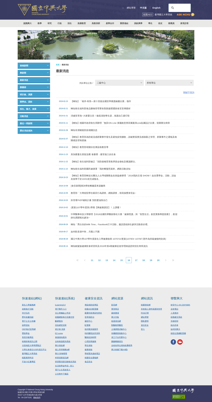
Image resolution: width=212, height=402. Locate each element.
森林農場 (115, 313)
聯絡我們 (36, 398)
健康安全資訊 (93, 298)
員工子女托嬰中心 (119, 337)
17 (136, 260)
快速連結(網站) (32, 298)
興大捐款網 (60, 345)
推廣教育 (82, 23)
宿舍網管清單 (61, 325)
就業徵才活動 (27, 309)
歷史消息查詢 (26, 130)
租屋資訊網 (116, 321)
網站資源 (117, 298)
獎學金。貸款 (26, 102)
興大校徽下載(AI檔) (119, 349)
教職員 (171, 23)
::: (123, 7)
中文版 (143, 7)
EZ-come (59, 333)
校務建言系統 (176, 317)
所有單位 (151, 83)
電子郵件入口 (61, 309)
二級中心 (101, 83)
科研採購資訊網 (61, 358)
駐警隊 (87, 325)
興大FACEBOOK (173, 342)
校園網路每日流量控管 (64, 317)
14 (114, 260)
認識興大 (27, 23)
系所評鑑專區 (27, 337)
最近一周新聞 (26, 123)
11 (92, 260)
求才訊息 (26, 313)
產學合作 (110, 23)
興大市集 (115, 317)
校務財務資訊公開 (29, 341)
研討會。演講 (26, 94)
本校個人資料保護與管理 (151, 309)
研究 (50, 23)
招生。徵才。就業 (28, 109)
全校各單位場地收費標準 (121, 345)
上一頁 (85, 260)
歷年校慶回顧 (27, 317)
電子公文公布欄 (28, 321)
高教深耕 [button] (96, 23)
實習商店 (115, 309)
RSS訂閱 (145, 313)
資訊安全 (145, 325)
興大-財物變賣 (61, 353)
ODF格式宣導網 (28, 329)
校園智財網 (145, 305)
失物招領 (174, 321)
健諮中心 (88, 321)
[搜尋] (179, 8)
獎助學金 (26, 333)
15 (121, 260)
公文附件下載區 (61, 374)
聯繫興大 (177, 298)
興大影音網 (180, 342)
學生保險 (88, 345)
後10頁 (173, 260)
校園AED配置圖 (91, 309)
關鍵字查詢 (188, 92)
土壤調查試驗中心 (119, 329)
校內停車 (174, 325)
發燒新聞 (24, 65)
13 (107, 260)
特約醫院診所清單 (92, 333)
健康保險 (88, 349)
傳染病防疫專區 (91, 305)
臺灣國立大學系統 (29, 353)
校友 (160, 23)
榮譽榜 (23, 87)
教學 (40, 23)
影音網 (114, 305)
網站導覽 (131, 7)
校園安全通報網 (91, 358)
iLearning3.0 (60, 305)
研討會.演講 (60, 329)
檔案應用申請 (27, 358)
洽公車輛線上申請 (62, 313)
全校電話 (174, 309)
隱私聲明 (145, 321)
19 (151, 260)
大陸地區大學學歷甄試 (31, 345)
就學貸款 (26, 325)
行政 (60, 23)
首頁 (57, 65)
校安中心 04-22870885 (180, 305)
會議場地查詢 (61, 337)
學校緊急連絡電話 (92, 353)
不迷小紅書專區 (28, 362)
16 (129, 260)
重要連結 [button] (124, 23)
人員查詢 (174, 313)
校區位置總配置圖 (178, 333)
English (156, 7)
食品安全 (88, 362)
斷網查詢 (59, 321)
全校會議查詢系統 (62, 341)
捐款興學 (138, 23)
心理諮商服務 (90, 341)
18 (143, 260)
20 (158, 260)
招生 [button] (70, 23)
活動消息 (24, 116)
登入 (143, 329)
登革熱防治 (89, 317)
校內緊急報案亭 (91, 329)
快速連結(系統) (65, 298)
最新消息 (24, 80)
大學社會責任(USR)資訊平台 (34, 349)
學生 (150, 23)
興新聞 (23, 73)
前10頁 (77, 260)
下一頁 (166, 260)
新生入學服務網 (28, 305)
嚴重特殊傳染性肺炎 (93, 313)
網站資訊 (147, 298)
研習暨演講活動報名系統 (65, 362)
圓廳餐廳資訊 (117, 341)
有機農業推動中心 (119, 333)
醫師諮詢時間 (90, 337)
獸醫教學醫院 (117, 325)
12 (99, 260)
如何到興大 (175, 329)
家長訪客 (184, 23)
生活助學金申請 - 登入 (64, 366)
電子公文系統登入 (62, 370)
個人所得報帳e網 (62, 349)
